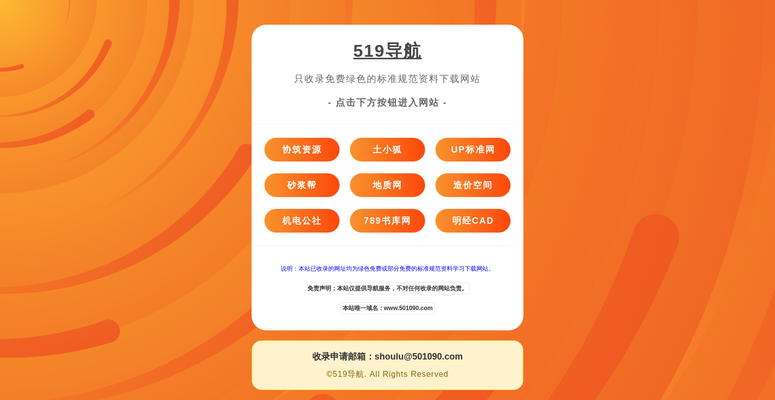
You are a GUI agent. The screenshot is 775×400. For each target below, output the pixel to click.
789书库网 (387, 221)
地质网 (387, 185)
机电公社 (302, 221)
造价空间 (473, 185)
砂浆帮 (302, 185)
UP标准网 (473, 150)
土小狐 (387, 150)
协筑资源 (302, 150)
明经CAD (473, 221)
